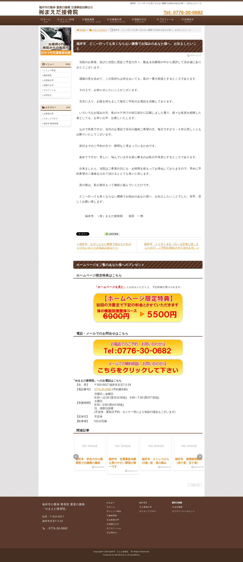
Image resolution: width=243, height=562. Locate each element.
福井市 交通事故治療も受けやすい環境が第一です (122, 463)
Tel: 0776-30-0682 (183, 12)
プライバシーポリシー (183, 511)
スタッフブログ (98, 30)
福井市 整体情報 (50, 123)
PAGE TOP (194, 485)
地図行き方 (143, 20)
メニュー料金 (68, 20)
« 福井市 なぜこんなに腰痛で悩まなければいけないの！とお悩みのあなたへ (104, 246)
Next (199, 456)
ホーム (47, 20)
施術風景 (93, 20)
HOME (81, 30)
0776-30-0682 (102, 389)
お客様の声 (118, 20)
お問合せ (192, 20)
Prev (76, 456)
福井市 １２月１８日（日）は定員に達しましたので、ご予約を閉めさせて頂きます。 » (171, 246)
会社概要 (177, 507)
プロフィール (168, 20)
